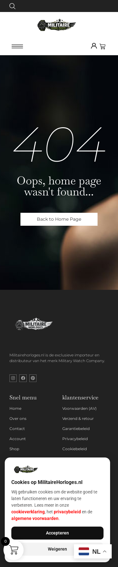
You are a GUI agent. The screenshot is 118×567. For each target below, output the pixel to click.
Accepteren (57, 532)
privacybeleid (67, 511)
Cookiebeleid (74, 448)
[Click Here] (12, 7)
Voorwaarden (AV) (79, 408)
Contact (17, 428)
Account (17, 438)
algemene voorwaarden (35, 518)
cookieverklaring (28, 511)
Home (15, 408)
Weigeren (57, 549)
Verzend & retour (78, 418)
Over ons (17, 418)
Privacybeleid (75, 438)
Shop (14, 448)
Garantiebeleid (76, 428)
